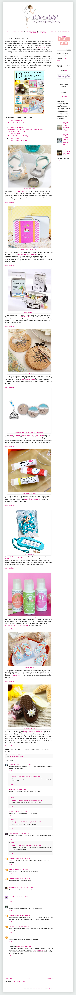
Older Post (50, 978)
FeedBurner (64, 96)
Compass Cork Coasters (15, 127)
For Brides (13, 31)
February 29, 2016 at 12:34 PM (23, 906)
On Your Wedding (64, 31)
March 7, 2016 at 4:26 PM (18, 937)
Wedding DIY (41, 31)
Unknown (11, 858)
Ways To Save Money (31, 31)
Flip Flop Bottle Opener (15, 120)
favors (21, 756)
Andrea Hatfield (13, 764)
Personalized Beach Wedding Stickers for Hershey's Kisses (25, 129)
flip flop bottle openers (19, 191)
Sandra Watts (12, 887)
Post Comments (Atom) (19, 981)
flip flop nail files (15, 675)
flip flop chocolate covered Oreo (32, 731)
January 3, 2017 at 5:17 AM (23, 946)
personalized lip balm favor (32, 499)
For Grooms (21, 31)
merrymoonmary (37, 988)
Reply (10, 770)
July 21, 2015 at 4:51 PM (35, 800)
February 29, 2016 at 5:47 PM (22, 915)
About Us (43, 32)
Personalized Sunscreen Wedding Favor (20, 136)
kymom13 (11, 869)
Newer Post (9, 978)
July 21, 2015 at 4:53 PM (35, 822)
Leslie (10, 789)
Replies (12, 774)
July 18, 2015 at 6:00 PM (20, 811)
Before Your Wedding (52, 31)
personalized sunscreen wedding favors (17, 625)
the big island (41, 47)
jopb (10, 937)
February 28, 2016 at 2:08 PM (22, 858)
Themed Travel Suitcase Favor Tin (18, 123)
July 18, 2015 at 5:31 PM (19, 789)
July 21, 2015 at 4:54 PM (35, 845)
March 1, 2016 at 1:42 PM (22, 926)
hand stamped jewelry (40, 950)
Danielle (11, 811)
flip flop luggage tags (16, 557)
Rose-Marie (12, 926)
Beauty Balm (12, 833)
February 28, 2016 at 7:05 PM (22, 878)
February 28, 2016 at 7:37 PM (25, 887)
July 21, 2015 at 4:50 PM (35, 776)
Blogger (51, 988)
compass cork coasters (28, 379)
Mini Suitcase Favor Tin (15, 125)
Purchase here (9, 202)
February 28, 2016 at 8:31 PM (20, 896)
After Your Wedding (35, 32)
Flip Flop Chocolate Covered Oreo (18, 140)
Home (7, 31)
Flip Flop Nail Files (13, 138)
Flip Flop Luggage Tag (14, 133)
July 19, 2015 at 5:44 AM (23, 833)
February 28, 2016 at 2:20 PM (23, 869)
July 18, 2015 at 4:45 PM (24, 764)
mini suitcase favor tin (26, 317)
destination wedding (14, 756)
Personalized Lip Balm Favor (16, 131)
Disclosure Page (61, 36)
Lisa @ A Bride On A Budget (20, 776)
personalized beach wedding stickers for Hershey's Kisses (26, 435)
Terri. (10, 896)
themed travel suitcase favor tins (27, 254)
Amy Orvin (12, 906)
